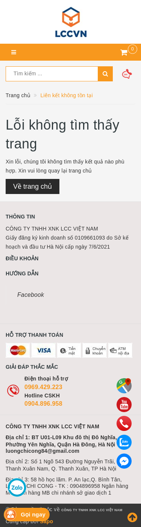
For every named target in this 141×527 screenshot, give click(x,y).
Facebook (30, 295)
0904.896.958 (43, 403)
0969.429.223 (43, 387)
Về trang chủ (32, 186)
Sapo (46, 521)
